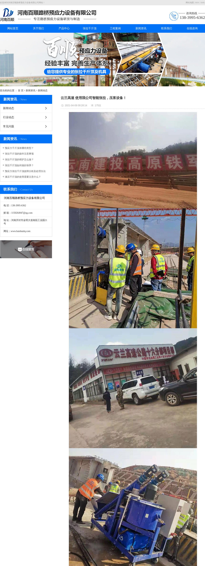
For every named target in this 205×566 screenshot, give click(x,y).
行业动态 (8, 117)
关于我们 (38, 28)
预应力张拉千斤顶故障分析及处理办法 (25, 171)
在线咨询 (192, 28)
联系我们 (166, 28)
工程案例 (115, 28)
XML (202, 2)
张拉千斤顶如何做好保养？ (19, 165)
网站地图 (190, 2)
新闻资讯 (140, 28)
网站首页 (12, 28)
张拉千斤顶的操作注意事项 (19, 153)
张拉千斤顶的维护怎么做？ (19, 159)
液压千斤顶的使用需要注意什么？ (23, 177)
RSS (197, 2)
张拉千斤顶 (90, 28)
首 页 (20, 90)
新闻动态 (42, 90)
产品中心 (64, 28)
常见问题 (8, 126)
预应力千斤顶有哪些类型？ (19, 148)
